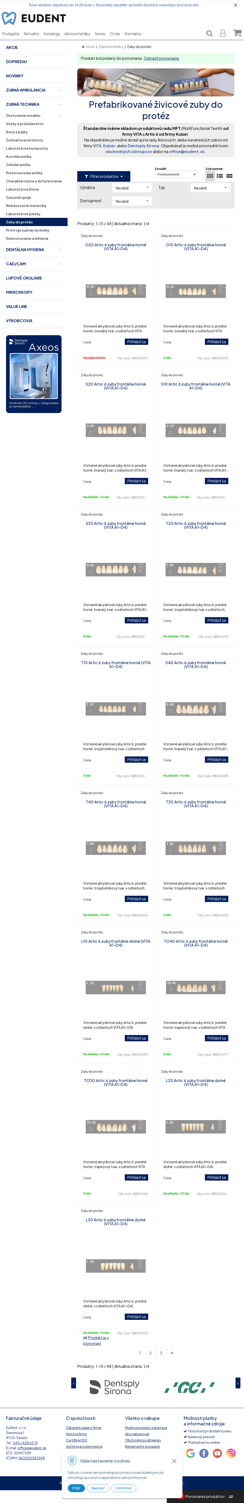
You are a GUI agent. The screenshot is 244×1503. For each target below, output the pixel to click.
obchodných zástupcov (128, 164)
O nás (118, 40)
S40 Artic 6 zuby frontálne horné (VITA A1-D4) (196, 677)
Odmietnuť (124, 1488)
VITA (97, 158)
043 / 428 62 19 (25, 1455)
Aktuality (35, 40)
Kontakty (136, 40)
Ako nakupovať (137, 1446)
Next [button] (238, 1395)
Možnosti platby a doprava (146, 1440)
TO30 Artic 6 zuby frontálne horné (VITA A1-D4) (115, 1095)
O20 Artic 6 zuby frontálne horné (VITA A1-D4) (115, 259)
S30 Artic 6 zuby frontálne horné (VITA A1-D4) (116, 538)
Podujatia (14, 40)
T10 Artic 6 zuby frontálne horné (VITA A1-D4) (116, 677)
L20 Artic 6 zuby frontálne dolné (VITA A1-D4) (196, 1095)
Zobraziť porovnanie (161, 70)
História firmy (76, 1446)
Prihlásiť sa (136, 354)
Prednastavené (168, 187)
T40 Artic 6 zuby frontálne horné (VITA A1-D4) (116, 816)
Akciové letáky (81, 40)
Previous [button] (73, 1395)
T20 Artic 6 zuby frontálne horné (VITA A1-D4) (196, 538)
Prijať (76, 1488)
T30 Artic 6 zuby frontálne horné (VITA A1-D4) (196, 816)
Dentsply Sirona (143, 158)
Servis (103, 40)
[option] (114, 1399)
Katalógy (55, 40)
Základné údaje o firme (83, 1440)
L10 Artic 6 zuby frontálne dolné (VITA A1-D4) (115, 955)
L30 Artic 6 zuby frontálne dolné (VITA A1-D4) (116, 1234)
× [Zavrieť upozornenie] (236, 5)
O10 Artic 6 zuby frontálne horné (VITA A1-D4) (196, 259)
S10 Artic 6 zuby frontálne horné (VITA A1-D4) (195, 398)
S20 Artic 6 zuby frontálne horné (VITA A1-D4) (116, 398)
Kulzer (109, 158)
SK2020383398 (31, 1471)
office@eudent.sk (186, 164)
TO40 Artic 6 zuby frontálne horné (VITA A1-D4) (196, 955)
